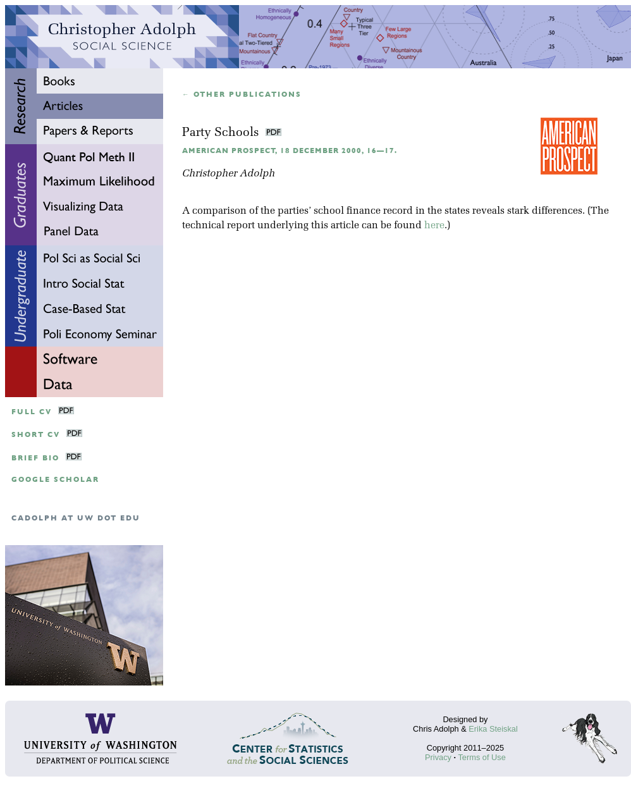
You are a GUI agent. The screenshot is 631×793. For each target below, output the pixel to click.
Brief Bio (35, 458)
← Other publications (242, 94)
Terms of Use (481, 757)
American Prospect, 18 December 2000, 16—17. (289, 151)
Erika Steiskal (493, 729)
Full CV (31, 412)
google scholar (55, 480)
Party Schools (222, 133)
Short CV (35, 435)
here (434, 226)
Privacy (438, 757)
